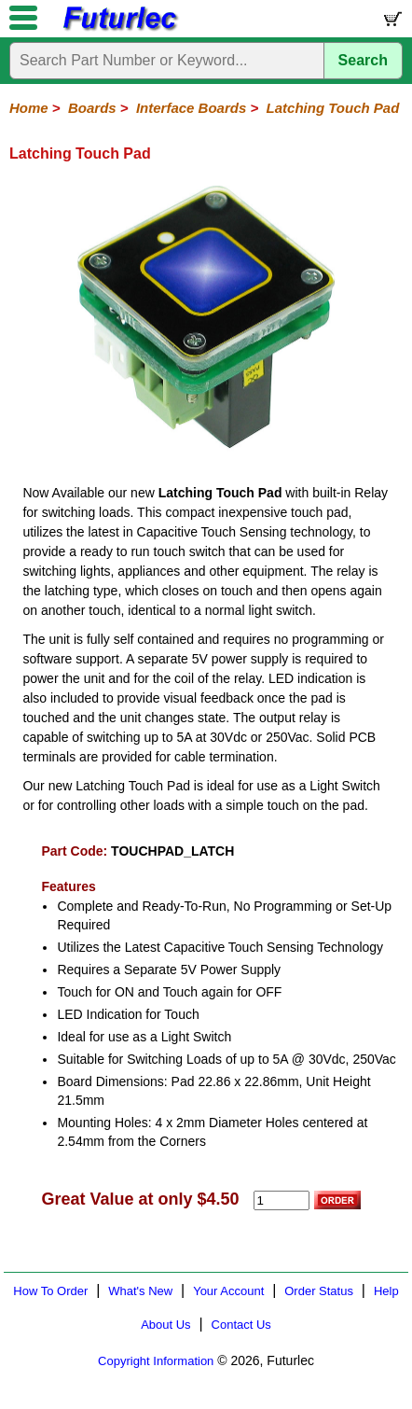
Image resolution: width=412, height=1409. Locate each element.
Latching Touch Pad (333, 108)
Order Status (318, 1291)
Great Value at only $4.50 (140, 1199)
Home (28, 108)
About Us (165, 1325)
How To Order (50, 1291)
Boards (92, 108)
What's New (140, 1291)
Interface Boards (191, 108)
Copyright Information (155, 1361)
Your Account (228, 1291)
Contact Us (241, 1325)
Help (386, 1291)
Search (363, 60)
